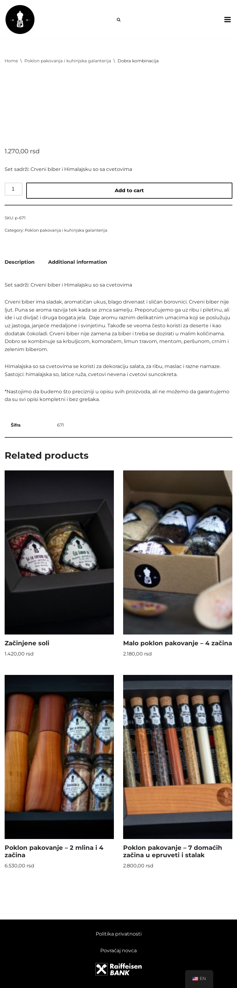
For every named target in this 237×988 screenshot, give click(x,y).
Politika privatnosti (119, 934)
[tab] (20, 262)
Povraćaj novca (118, 950)
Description (20, 262)
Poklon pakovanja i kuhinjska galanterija (67, 61)
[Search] (119, 20)
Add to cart (129, 190)
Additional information (77, 262)
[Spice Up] (20, 19)
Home (11, 61)
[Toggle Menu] (227, 19)
